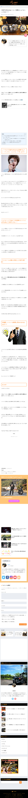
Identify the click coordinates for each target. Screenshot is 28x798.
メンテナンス (9, 468)
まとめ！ (4, 143)
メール (3, 605)
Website (19, 579)
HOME (14, 791)
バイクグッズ (4, 748)
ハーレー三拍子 (12, 471)
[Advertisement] (14, 123)
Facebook (7, 579)
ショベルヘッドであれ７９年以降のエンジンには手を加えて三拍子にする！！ (15, 139)
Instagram (11, 579)
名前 (2, 600)
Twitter (4, 579)
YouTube (15, 579)
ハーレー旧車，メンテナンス (7, 473)
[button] (24, 134)
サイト (2, 610)
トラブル (3, 743)
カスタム (3, 739)
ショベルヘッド (5, 471)
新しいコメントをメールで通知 (8, 619)
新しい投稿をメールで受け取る (8, 621)
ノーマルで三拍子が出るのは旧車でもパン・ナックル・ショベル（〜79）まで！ (14, 136)
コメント (3, 592)
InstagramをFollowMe (14, 500)
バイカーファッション (5, 746)
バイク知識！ (4, 750)
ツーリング (3, 741)
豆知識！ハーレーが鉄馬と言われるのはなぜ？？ (12, 142)
